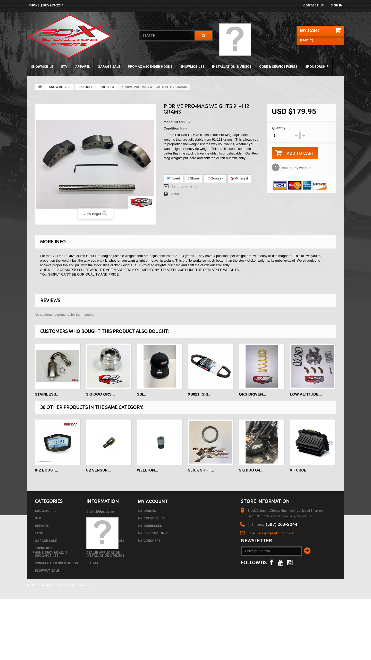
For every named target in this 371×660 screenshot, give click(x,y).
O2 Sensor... (98, 470)
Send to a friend (184, 186)
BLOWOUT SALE (47, 570)
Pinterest (239, 178)
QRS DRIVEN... (252, 394)
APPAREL (82, 66)
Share (193, 178)
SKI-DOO (85, 87)
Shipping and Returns (105, 541)
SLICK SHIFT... (201, 470)
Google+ (215, 178)
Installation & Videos (231, 66)
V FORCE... (299, 470)
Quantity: (279, 128)
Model (168, 122)
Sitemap (93, 563)
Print (175, 194)
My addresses (150, 526)
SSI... (141, 394)
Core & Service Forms (278, 66)
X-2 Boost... (46, 470)
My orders (147, 511)
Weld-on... (147, 470)
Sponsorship (317, 66)
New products (98, 518)
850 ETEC (107, 87)
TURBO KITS (44, 548)
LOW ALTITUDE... (306, 394)
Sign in (336, 5)
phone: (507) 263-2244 (46, 5)
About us (94, 548)
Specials (94, 511)
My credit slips (151, 518)
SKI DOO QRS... (100, 394)
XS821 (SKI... (200, 394)
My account (153, 501)
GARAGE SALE (109, 66)
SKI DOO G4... (251, 470)
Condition (171, 128)
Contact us (313, 5)
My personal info (153, 533)
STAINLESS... (47, 394)
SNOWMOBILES (192, 66)
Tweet (173, 178)
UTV (64, 66)
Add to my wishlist (296, 168)
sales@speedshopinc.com (276, 533)
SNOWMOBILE (42, 66)
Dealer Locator (100, 570)
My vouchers (149, 541)
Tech (39, 533)
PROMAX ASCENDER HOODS (150, 66)
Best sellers (97, 526)
